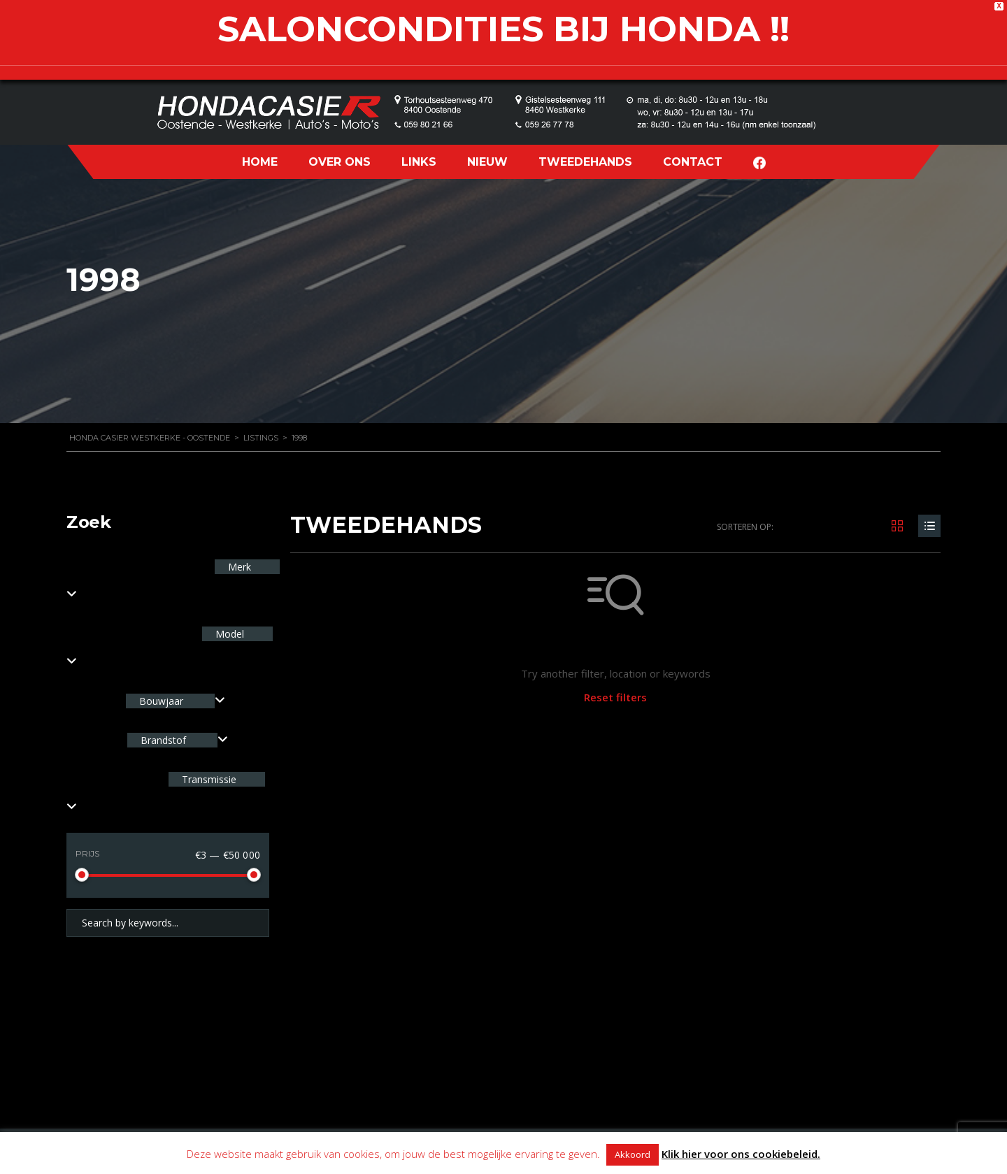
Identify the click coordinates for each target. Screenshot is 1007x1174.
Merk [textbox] (238, 566)
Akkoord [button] (632, 1154)
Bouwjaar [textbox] (161, 701)
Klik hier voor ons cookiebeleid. (741, 1154)
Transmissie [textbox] (207, 779)
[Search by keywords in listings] (167, 923)
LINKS (418, 162)
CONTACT (692, 162)
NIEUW (487, 162)
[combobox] (175, 701)
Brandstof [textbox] (163, 740)
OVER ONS (339, 162)
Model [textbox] (228, 633)
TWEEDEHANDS (585, 162)
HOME (260, 162)
